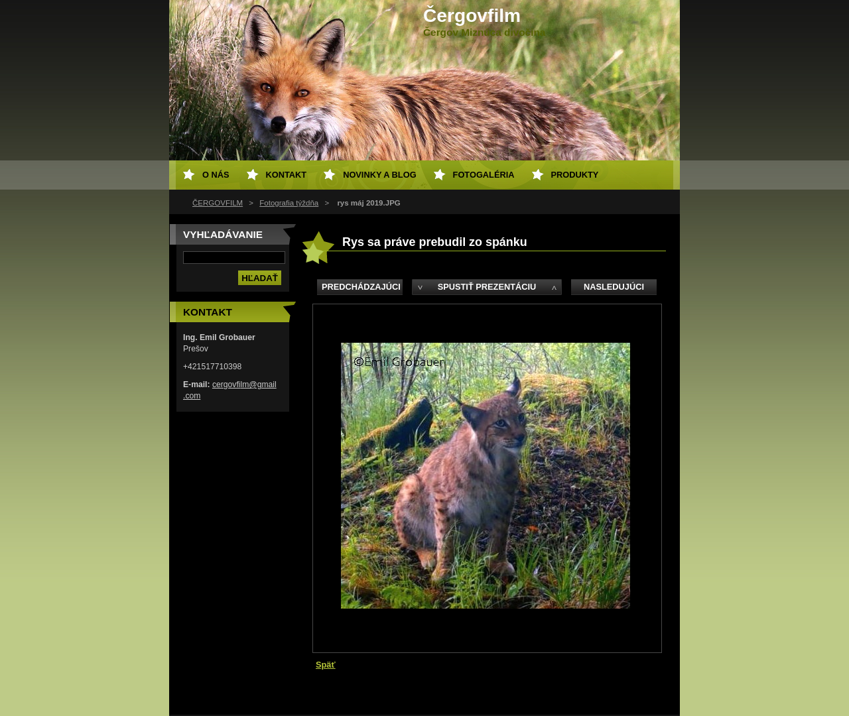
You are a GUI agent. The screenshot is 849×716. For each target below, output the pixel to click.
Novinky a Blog (379, 175)
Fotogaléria (484, 175)
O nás (215, 175)
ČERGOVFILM (217, 203)
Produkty (575, 175)
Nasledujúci (614, 287)
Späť (326, 665)
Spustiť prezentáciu (487, 287)
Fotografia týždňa (288, 203)
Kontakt (286, 175)
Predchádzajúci (361, 287)
